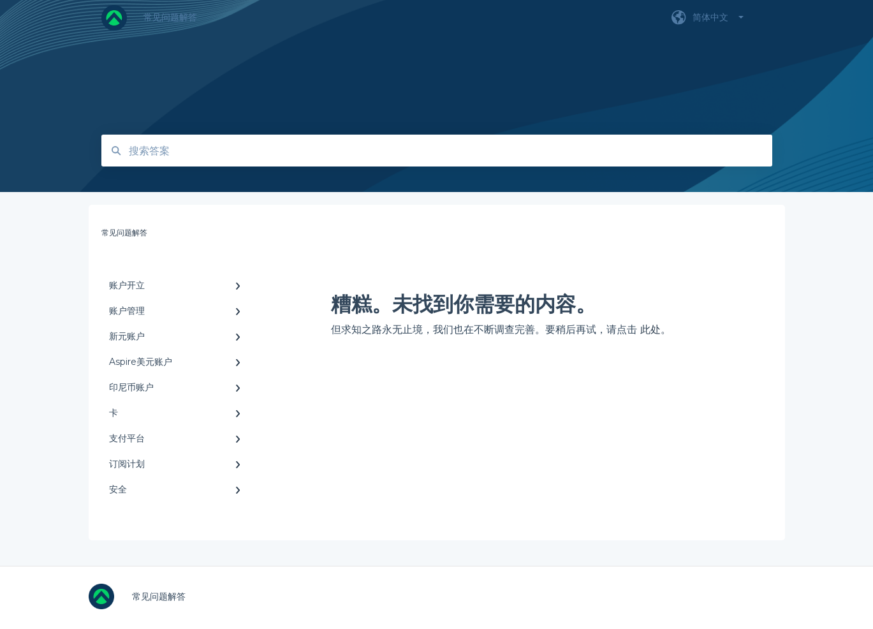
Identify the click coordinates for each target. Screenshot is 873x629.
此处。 (655, 329)
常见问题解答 (170, 17)
